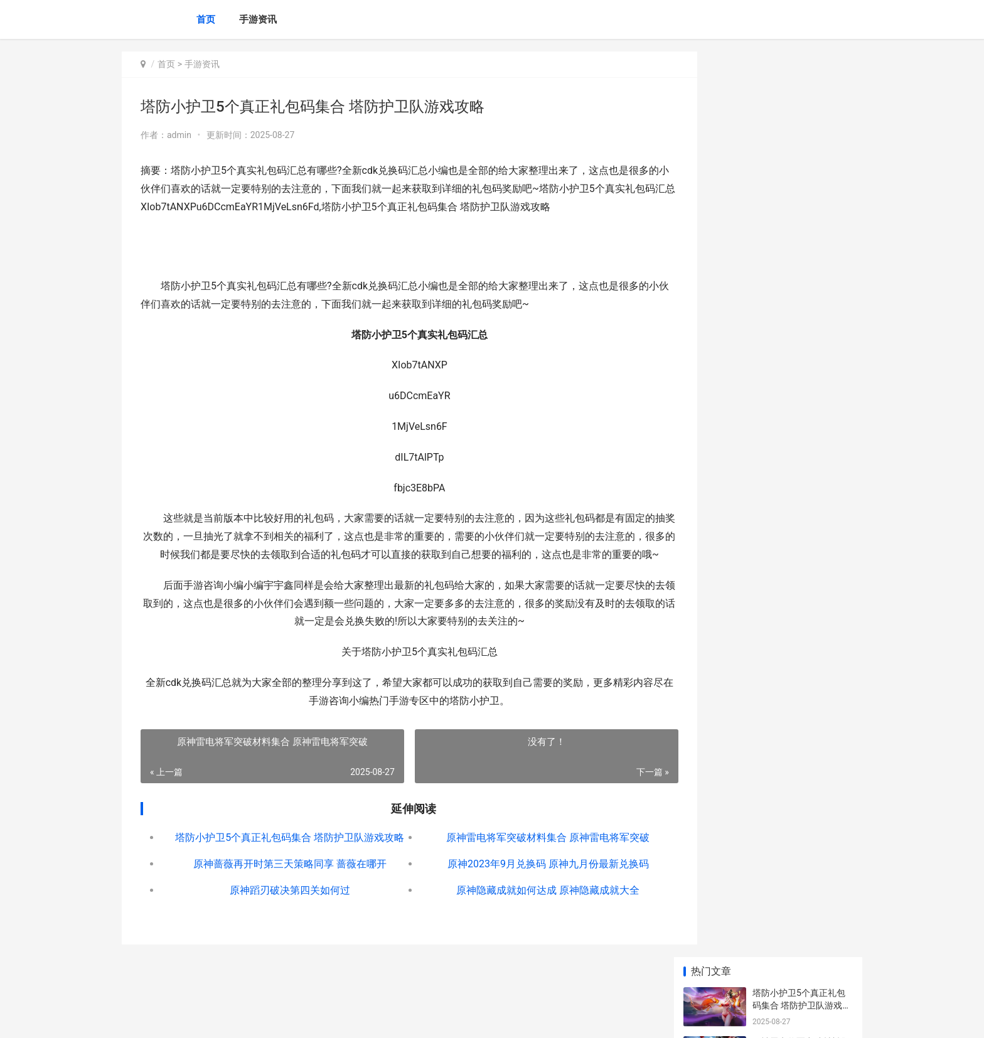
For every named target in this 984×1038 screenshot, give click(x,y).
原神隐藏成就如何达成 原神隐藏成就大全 (521, 908)
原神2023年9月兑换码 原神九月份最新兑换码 (521, 882)
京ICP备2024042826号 (292, 1018)
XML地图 (348, 1018)
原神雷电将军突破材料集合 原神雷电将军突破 (521, 856)
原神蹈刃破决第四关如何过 (281, 908)
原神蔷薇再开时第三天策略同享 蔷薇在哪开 (281, 882)
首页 (205, 19)
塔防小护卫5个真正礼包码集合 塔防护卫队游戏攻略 (281, 856)
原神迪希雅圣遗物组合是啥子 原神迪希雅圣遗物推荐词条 (801, 485)
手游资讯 (258, 19)
